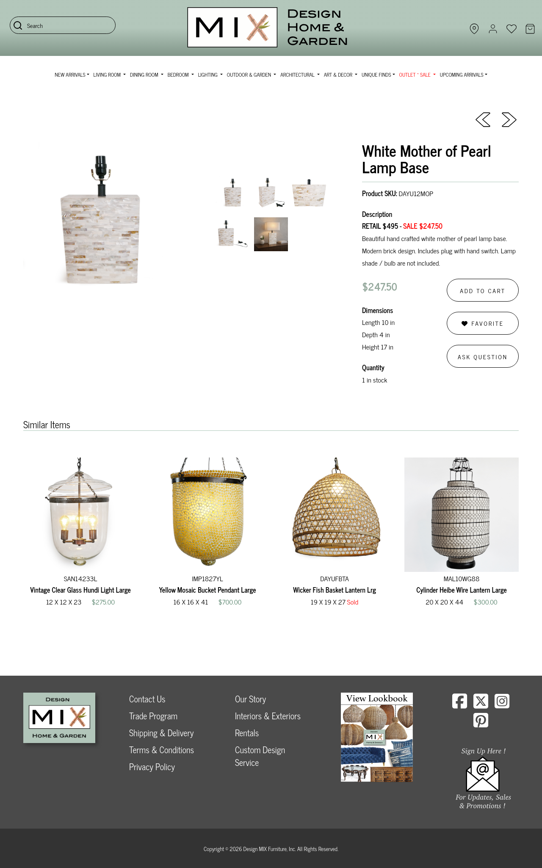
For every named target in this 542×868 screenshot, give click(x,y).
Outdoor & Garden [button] (249, 74)
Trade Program (153, 716)
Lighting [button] (208, 74)
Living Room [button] (108, 74)
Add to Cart (483, 290)
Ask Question (483, 356)
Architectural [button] (298, 74)
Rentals (247, 733)
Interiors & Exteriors (268, 716)
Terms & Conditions (161, 750)
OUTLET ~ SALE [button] (415, 74)
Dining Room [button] (145, 74)
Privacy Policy (152, 767)
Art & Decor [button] (339, 74)
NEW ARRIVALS (70, 74)
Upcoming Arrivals (462, 74)
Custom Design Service (260, 756)
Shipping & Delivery (161, 733)
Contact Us (147, 699)
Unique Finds (376, 74)
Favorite (482, 323)
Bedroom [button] (179, 74)
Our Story (250, 699)
